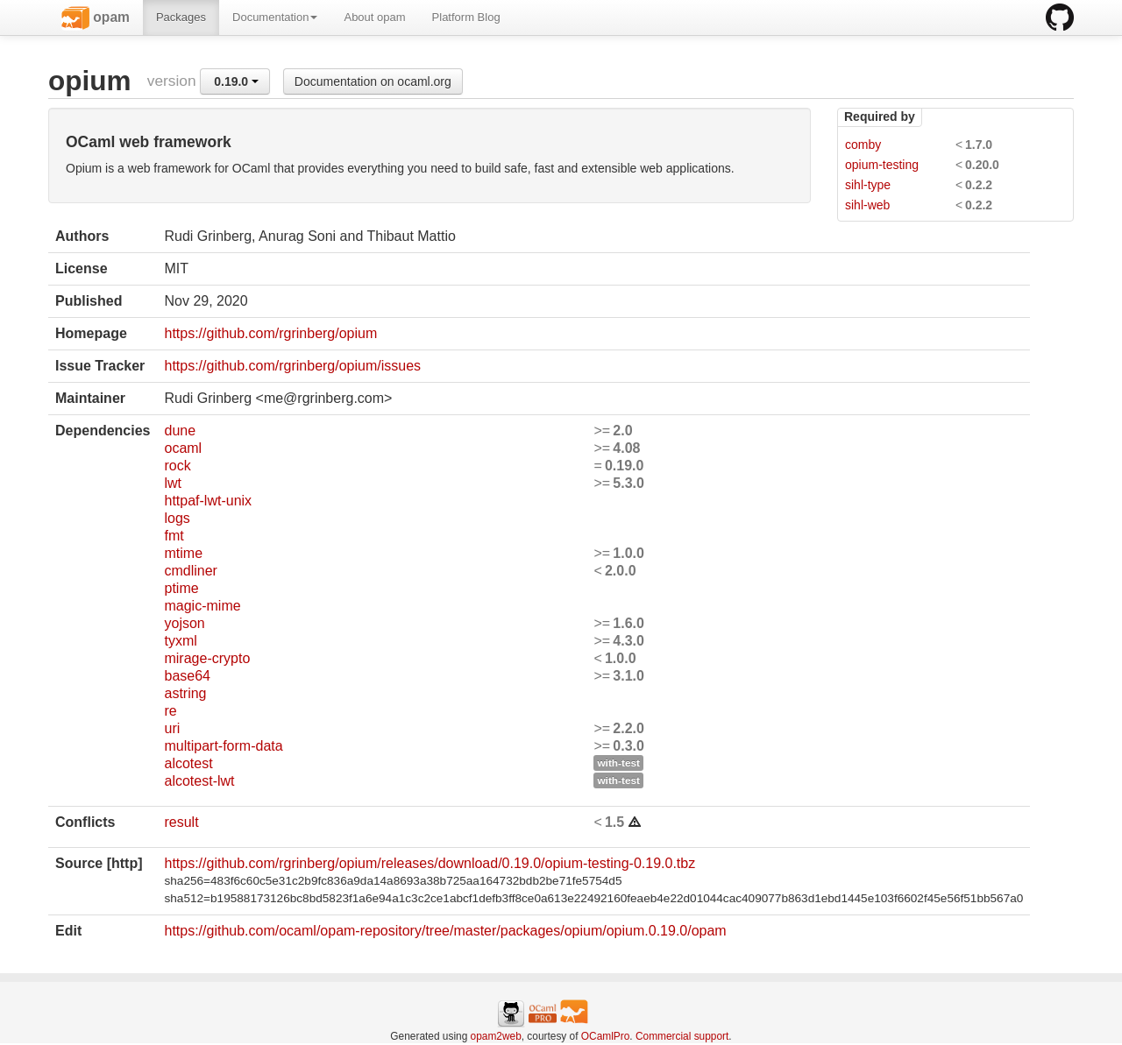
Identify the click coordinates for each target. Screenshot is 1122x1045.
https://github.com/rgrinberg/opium (270, 333)
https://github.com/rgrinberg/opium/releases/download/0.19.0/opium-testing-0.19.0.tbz (429, 863)
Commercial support (682, 1036)
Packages (181, 17)
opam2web (496, 1036)
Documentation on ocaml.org (373, 81)
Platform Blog (466, 17)
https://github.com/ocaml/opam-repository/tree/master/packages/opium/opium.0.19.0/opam (445, 930)
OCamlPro (605, 1036)
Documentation (274, 17)
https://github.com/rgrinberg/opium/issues (292, 365)
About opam (374, 17)
